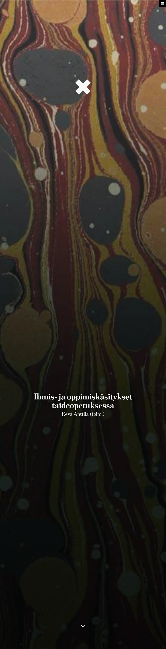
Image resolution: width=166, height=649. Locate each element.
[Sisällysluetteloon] (83, 628)
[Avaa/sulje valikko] (162, 3)
